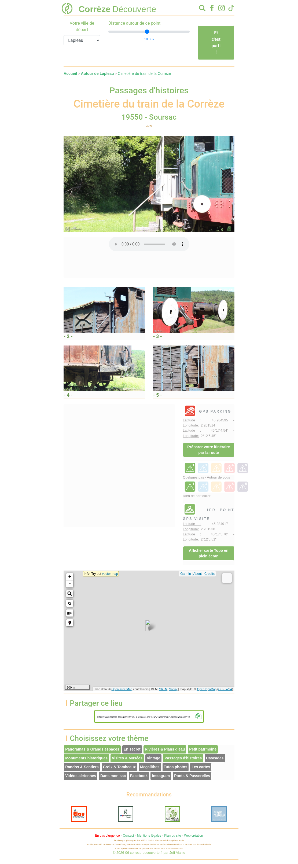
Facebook (139, 776)
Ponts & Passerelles (192, 776)
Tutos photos (175, 767)
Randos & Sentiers (81, 767)
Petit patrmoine (202, 749)
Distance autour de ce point (134, 23)
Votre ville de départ (82, 26)
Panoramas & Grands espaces (92, 749)
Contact (128, 835)
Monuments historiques (86, 758)
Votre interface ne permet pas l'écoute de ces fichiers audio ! (149, 244)
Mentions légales (149, 835)
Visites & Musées (127, 758)
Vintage (153, 758)
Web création (193, 835)
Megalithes (149, 767)
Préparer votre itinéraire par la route (208, 450)
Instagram (161, 776)
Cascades (214, 758)
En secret (132, 749)
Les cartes (201, 767)
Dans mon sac (113, 776)
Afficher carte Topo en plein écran (209, 553)
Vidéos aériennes (80, 776)
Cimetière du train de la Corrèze (144, 73)
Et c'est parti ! (216, 42)
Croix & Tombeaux (119, 767)
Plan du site (172, 835)
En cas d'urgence (107, 835)
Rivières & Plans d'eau (165, 749)
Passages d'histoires (183, 758)
